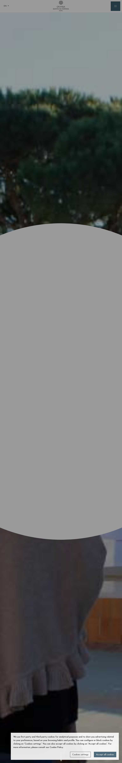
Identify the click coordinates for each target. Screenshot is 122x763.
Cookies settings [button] (80, 754)
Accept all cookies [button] (105, 754)
